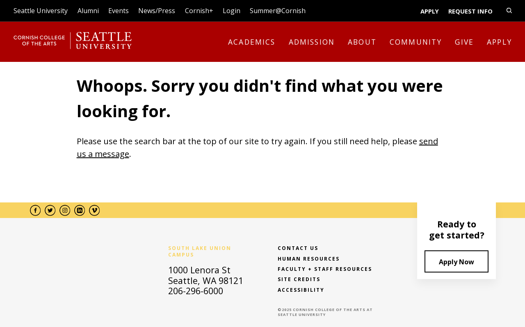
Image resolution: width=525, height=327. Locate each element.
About (362, 42)
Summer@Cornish (278, 10)
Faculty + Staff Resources (325, 269)
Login (231, 10)
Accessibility (301, 290)
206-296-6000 (195, 291)
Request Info (470, 11)
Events (118, 10)
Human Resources (309, 259)
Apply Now (456, 261)
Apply (429, 11)
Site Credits (299, 279)
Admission (312, 42)
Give (464, 42)
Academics (252, 42)
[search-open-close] (509, 10)
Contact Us (298, 248)
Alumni (88, 10)
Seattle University (41, 10)
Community (416, 42)
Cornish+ (199, 10)
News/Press (156, 10)
